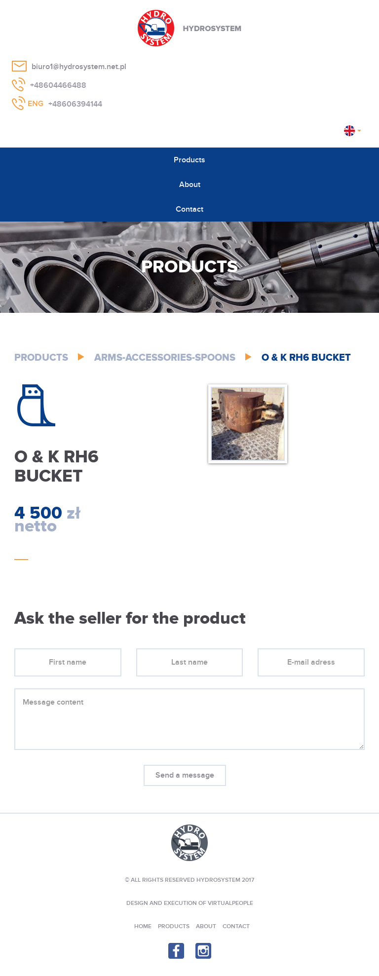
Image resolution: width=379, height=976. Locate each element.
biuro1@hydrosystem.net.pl (79, 67)
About (189, 184)
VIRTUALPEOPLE (230, 903)
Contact (189, 209)
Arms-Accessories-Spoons (164, 358)
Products (189, 160)
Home (143, 926)
